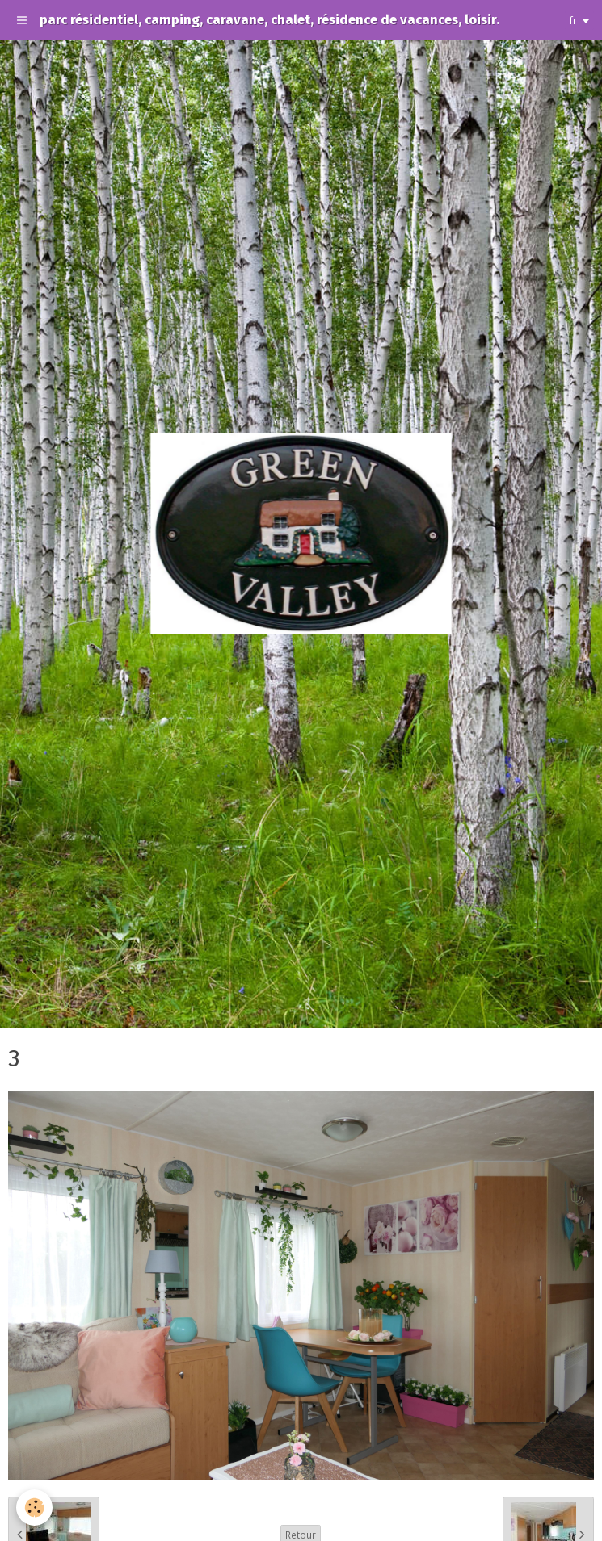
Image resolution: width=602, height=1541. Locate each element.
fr (573, 20)
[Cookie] (34, 1507)
